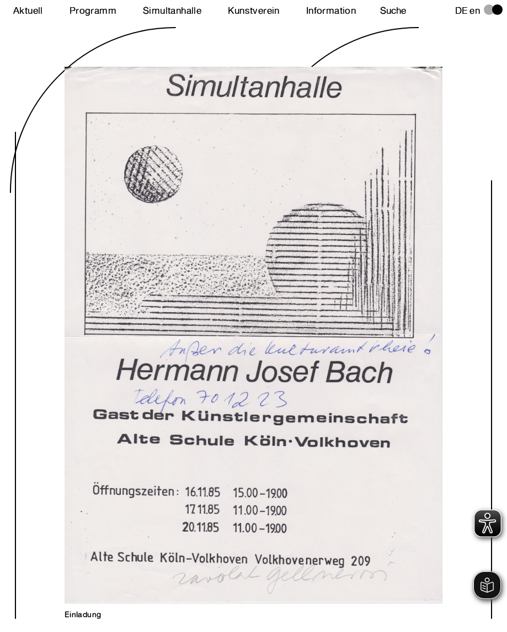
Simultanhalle (172, 10)
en (474, 10)
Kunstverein (253, 10)
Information (331, 10)
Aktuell (28, 10)
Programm (93, 10)
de (461, 10)
